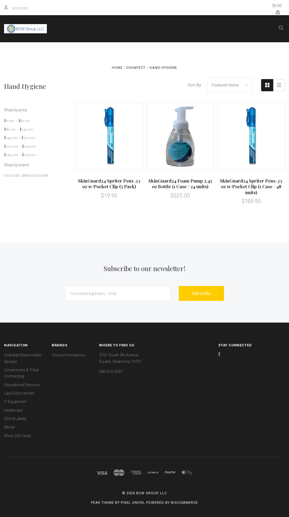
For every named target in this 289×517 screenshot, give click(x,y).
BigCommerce (184, 502)
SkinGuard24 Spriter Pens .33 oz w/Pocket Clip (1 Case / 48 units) (251, 186)
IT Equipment (101, 78)
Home (90, 49)
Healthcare (135, 78)
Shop (110, 49)
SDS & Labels (164, 78)
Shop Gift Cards (17, 436)
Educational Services (161, 64)
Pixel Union (132, 502)
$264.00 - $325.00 (19, 154)
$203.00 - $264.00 (20, 146)
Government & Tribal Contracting (99, 64)
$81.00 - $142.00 (18, 129)
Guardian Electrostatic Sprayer (164, 49)
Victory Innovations (26, 175)
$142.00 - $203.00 (19, 137)
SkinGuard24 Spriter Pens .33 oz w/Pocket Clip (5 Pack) (109, 183)
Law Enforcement (205, 64)
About (194, 78)
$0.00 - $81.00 (17, 120)
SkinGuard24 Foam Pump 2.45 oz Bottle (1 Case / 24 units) (180, 183)
